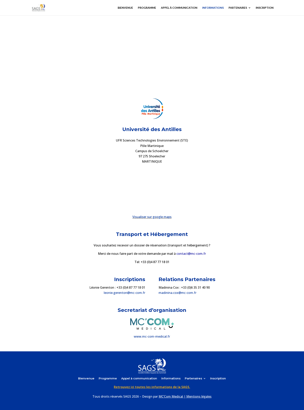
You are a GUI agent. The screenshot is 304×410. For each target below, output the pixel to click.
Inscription (265, 7)
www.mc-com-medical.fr (152, 336)
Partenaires (238, 7)
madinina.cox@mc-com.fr (177, 293)
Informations (213, 7)
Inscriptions (129, 279)
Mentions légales (199, 396)
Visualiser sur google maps (152, 217)
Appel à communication (179, 7)
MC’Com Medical (171, 396)
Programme (147, 7)
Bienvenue (125, 7)
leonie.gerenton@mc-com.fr (124, 293)
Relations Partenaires (187, 279)
